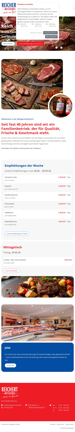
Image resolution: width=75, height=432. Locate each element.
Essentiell (24, 25)
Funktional (38, 25)
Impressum (40, 32)
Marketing (52, 25)
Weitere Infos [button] (24, 26)
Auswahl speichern (50, 33)
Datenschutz (33, 32)
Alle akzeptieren (51, 37)
